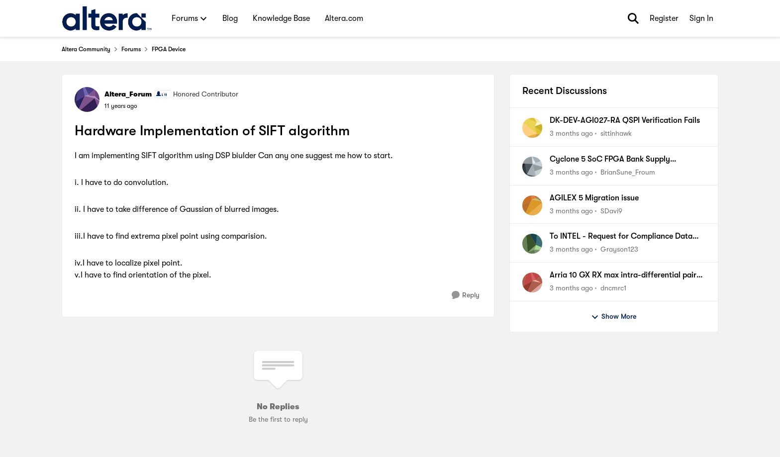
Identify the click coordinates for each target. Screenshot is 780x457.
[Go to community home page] (107, 18)
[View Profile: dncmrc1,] (532, 282)
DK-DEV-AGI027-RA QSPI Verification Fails (625, 120)
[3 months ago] (571, 133)
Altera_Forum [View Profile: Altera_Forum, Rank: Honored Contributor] (128, 94)
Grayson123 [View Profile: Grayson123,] (619, 249)
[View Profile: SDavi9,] (532, 205)
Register (664, 18)
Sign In (701, 18)
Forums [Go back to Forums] (131, 49)
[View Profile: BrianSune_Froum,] (532, 167)
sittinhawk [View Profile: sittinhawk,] (616, 133)
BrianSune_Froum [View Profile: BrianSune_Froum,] (627, 172)
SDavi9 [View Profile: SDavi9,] (611, 210)
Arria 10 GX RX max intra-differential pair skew (623, 275)
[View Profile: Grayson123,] (532, 244)
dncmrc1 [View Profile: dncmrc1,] (613, 288)
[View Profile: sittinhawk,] (532, 128)
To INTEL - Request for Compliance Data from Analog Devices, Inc (621, 237)
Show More (613, 316)
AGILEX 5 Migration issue (594, 197)
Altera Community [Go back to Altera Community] (86, 49)
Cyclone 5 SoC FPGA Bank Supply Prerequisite (610, 160)
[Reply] (466, 295)
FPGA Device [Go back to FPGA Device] (169, 49)
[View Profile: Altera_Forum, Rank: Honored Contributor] (87, 99)
